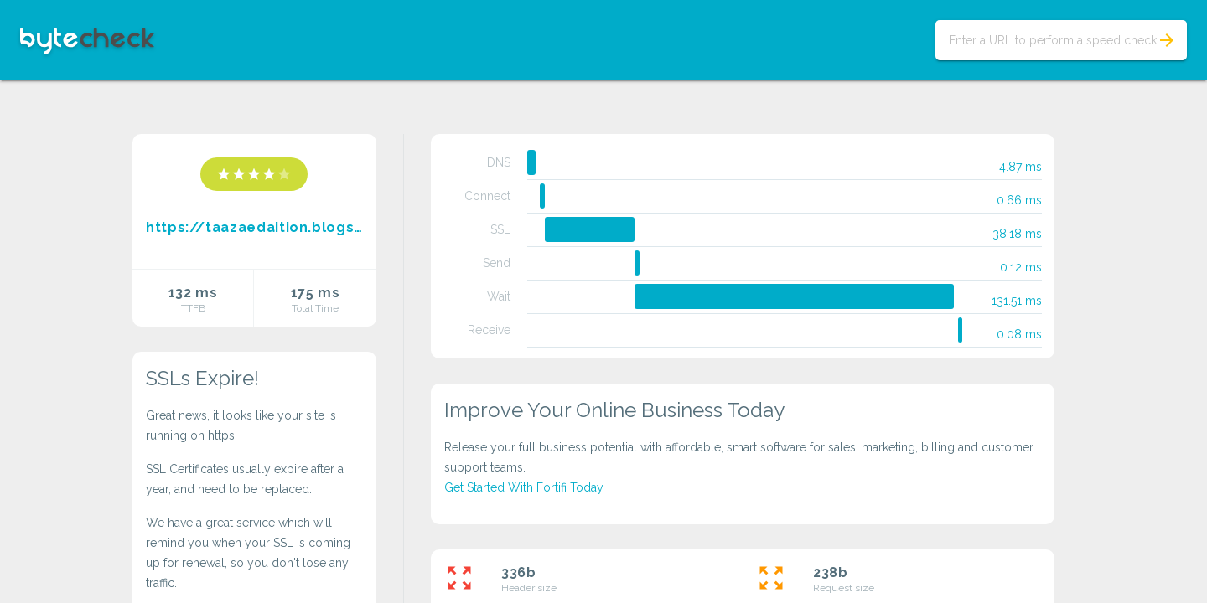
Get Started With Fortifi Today (524, 487)
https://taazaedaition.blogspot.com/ (254, 227)
